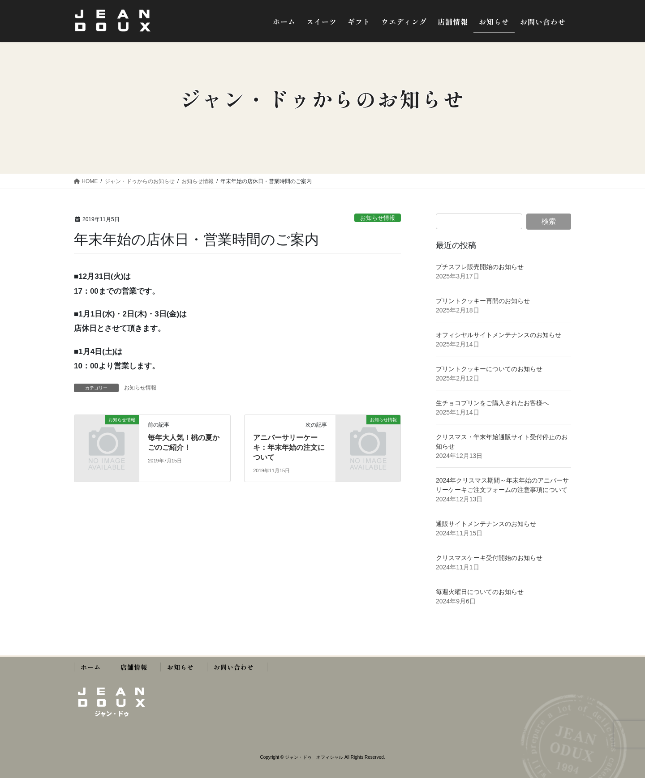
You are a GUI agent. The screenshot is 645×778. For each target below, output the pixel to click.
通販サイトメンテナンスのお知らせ (486, 523)
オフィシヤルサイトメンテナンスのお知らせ (498, 334)
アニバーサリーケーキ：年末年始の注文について (289, 448)
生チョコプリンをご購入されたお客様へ (492, 402)
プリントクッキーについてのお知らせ (489, 368)
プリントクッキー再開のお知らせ (483, 300)
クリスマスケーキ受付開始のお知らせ (490, 557)
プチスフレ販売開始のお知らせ (480, 266)
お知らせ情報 (377, 217)
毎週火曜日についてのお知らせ (483, 591)
